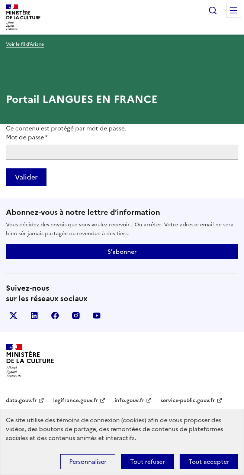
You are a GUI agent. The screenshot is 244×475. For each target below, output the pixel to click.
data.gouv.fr (21, 400)
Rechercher (212, 10)
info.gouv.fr (129, 400)
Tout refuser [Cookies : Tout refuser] (147, 461)
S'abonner (122, 251)
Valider (26, 177)
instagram (75, 315)
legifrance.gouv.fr (75, 400)
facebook (55, 315)
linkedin (34, 315)
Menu (233, 10)
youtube (96, 315)
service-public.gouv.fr (188, 400)
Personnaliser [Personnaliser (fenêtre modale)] (87, 461)
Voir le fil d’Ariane (25, 44)
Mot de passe (27, 137)
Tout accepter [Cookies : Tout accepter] (209, 461)
